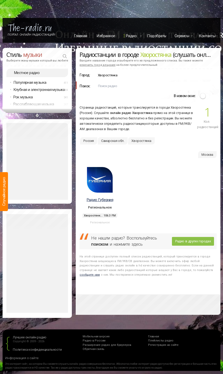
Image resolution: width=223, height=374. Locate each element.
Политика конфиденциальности (37, 349)
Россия (88, 141)
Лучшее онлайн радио (29, 337)
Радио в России (94, 340)
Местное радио (27, 72)
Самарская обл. (112, 141)
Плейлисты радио (160, 340)
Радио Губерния (100, 200)
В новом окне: (185, 96)
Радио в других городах (193, 241)
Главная (80, 36)
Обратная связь (93, 349)
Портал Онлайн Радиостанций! (31, 34)
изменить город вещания (97, 65)
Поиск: (85, 86)
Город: (85, 75)
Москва (207, 155)
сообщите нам (90, 274)
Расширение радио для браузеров (107, 345)
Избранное (105, 36)
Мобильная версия (96, 336)
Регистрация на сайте (163, 345)
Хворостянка (141, 141)
